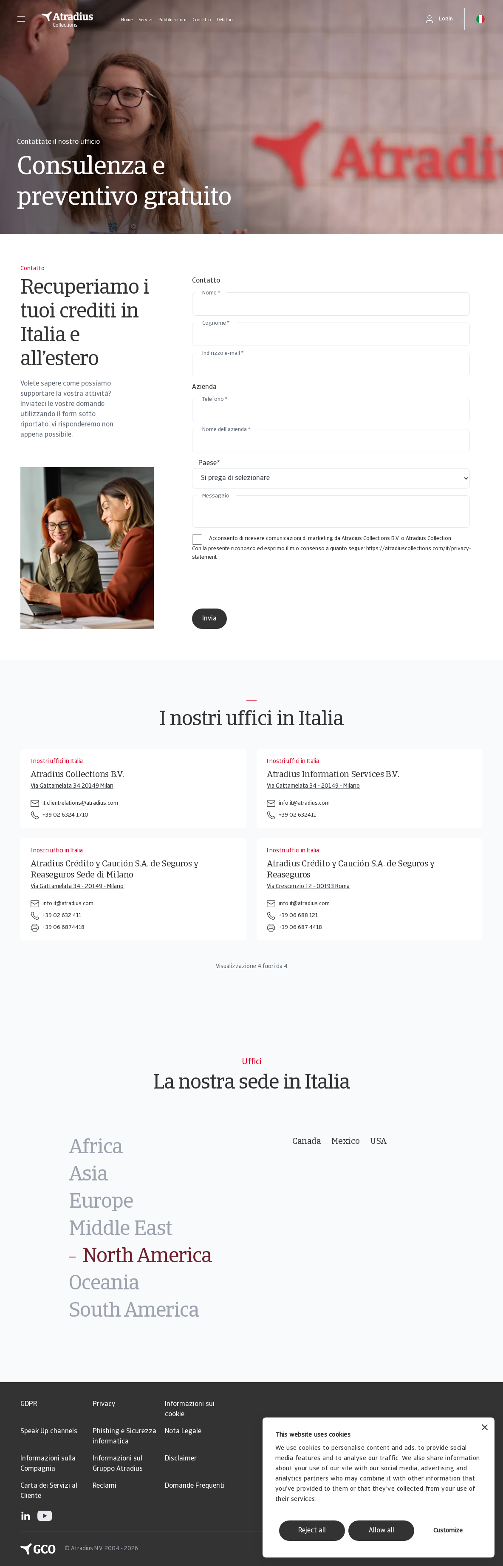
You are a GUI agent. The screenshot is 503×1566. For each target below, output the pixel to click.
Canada (306, 1141)
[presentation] (263, 585)
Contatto (201, 20)
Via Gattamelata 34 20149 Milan (72, 786)
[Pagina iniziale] (67, 19)
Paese (209, 463)
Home (127, 20)
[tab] (160, 1148)
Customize (448, 1531)
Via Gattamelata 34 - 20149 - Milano (313, 786)
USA (378, 1141)
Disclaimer (181, 1458)
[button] (21, 19)
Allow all (381, 1530)
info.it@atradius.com (304, 803)
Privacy (104, 1404)
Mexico (345, 1141)
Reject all (312, 1530)
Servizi (145, 20)
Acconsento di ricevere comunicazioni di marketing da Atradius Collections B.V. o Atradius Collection (330, 538)
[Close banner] (485, 1428)
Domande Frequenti (195, 1486)
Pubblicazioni (172, 20)
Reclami (104, 1486)
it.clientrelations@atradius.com (80, 803)
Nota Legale (183, 1431)
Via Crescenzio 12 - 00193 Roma (308, 886)
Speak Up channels (48, 1431)
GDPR (28, 1404)
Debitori (225, 20)
